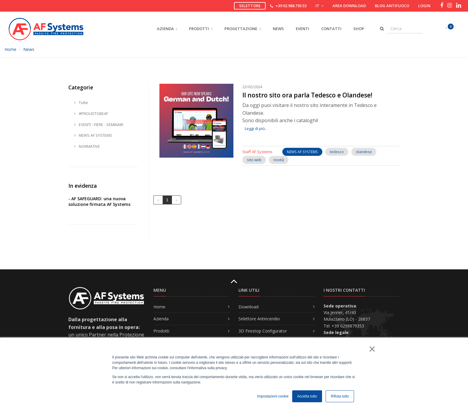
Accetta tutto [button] (307, 396)
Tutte (81, 102)
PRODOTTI (201, 28)
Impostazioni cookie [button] (272, 396)
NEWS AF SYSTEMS (302, 151)
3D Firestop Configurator (262, 331)
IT (319, 5)
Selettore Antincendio (259, 319)
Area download (349, 5)
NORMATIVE (87, 146)
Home (10, 49)
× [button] (372, 349)
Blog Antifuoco (392, 5)
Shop (358, 28)
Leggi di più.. (256, 128)
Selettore (250, 5)
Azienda (161, 319)
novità (278, 159)
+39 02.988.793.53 (291, 5)
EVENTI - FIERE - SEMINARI (98, 124)
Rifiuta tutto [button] (340, 396)
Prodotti (161, 331)
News (278, 28)
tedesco (337, 151)
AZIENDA (165, 28)
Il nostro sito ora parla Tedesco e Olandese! (307, 95)
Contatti (331, 28)
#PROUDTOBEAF (91, 113)
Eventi (302, 28)
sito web (254, 159)
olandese (364, 151)
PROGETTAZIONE (242, 28)
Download (248, 307)
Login (424, 5)
